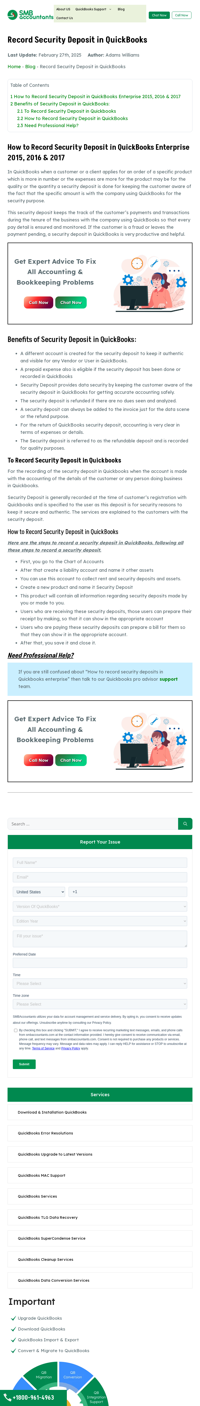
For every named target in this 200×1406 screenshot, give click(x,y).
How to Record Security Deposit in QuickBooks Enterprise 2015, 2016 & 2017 (95, 96)
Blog (121, 9)
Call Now (181, 15)
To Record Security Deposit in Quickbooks (66, 111)
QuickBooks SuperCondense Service (51, 1238)
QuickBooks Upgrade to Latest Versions (55, 1154)
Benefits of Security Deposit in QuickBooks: (60, 104)
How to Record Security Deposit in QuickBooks (72, 118)
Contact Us (64, 18)
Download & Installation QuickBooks (52, 1112)
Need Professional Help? (48, 125)
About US (63, 9)
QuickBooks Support (94, 9)
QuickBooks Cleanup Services (45, 1259)
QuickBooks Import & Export (48, 1339)
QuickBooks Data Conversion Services (53, 1280)
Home (14, 66)
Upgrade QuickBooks (40, 1318)
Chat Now (159, 15)
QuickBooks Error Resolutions (45, 1133)
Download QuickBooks (41, 1329)
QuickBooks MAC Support (41, 1175)
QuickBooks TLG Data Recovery (48, 1217)
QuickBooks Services (37, 1196)
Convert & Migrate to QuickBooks (53, 1350)
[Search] (185, 824)
